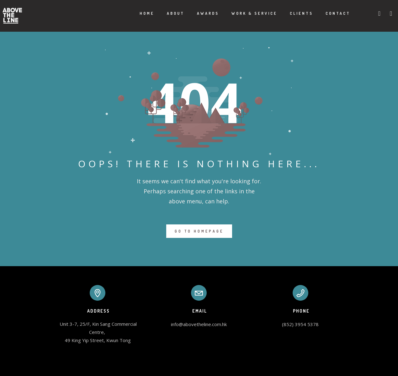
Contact (330, 13)
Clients (294, 13)
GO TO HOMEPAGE (199, 231)
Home (139, 13)
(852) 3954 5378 (300, 324)
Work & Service (247, 13)
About (168, 13)
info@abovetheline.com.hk (199, 324)
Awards (201, 13)
